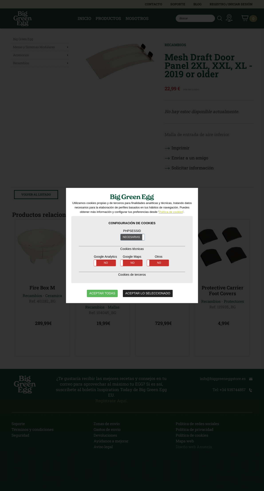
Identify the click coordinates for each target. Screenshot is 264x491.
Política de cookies (171, 212)
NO (106, 263)
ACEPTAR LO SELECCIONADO (147, 293)
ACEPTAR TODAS (102, 293)
